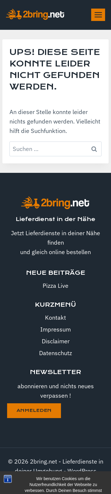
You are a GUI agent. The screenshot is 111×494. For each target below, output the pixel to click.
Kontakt (55, 317)
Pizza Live (55, 286)
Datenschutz (55, 353)
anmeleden (34, 410)
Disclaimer (56, 341)
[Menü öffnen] (98, 15)
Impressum (55, 329)
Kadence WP (71, 480)
